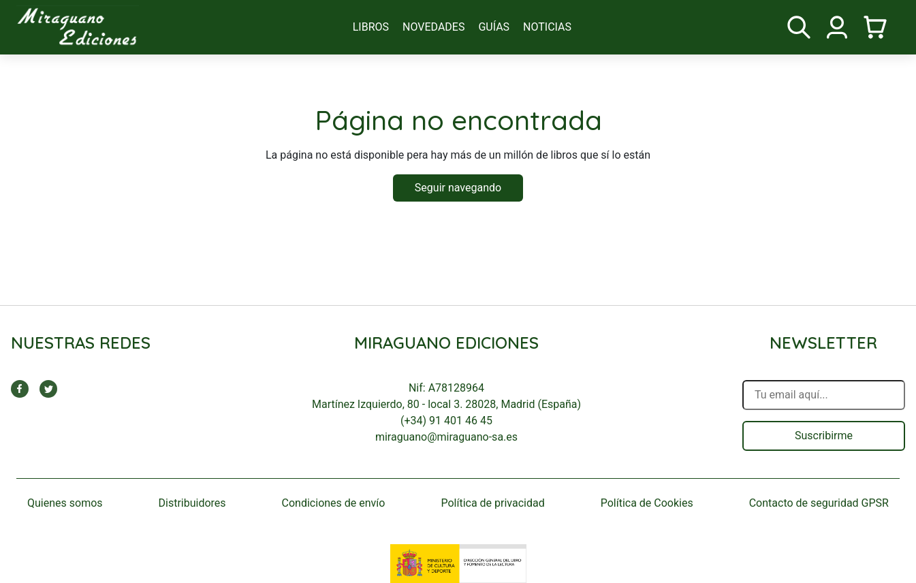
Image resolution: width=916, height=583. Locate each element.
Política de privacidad (492, 503)
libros (371, 26)
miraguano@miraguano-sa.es (446, 436)
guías (493, 26)
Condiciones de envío (333, 503)
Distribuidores (192, 503)
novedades (433, 26)
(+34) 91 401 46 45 (446, 420)
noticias (547, 26)
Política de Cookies (647, 503)
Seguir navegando (458, 187)
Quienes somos (65, 503)
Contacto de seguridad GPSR (819, 503)
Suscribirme (824, 435)
